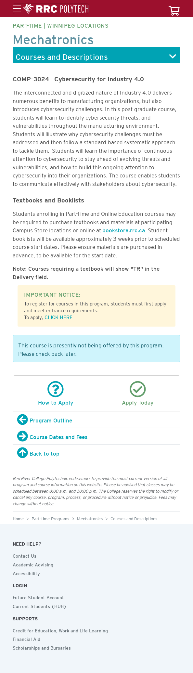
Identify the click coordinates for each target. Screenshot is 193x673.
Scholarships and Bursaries (42, 647)
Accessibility (26, 572)
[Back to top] (96, 453)
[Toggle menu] (51, 8)
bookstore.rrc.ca (123, 229)
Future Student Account (38, 596)
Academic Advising (33, 563)
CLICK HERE (58, 316)
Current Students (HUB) (40, 605)
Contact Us (24, 555)
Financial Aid (26, 638)
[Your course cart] (174, 8)
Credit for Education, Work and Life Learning (60, 629)
